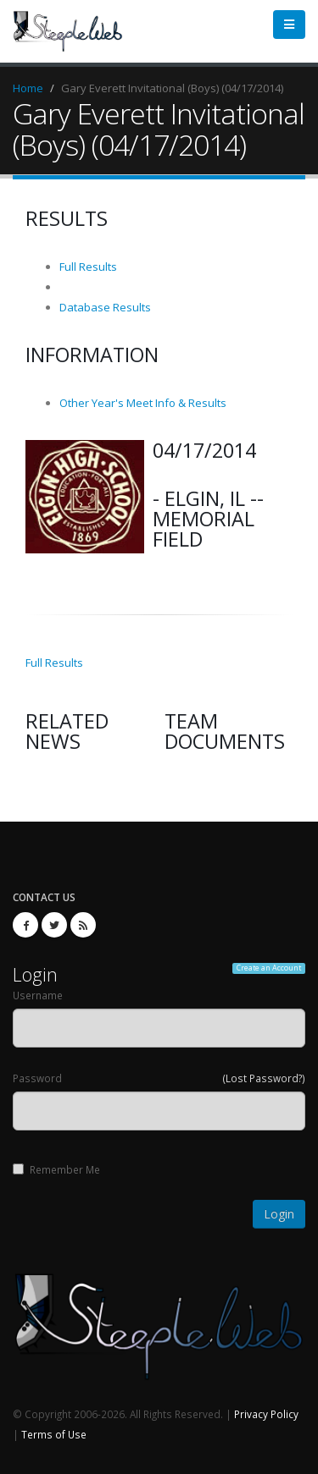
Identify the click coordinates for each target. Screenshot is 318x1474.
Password (37, 1078)
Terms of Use (53, 1434)
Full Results (88, 266)
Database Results (105, 307)
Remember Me (56, 1169)
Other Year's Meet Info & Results (142, 402)
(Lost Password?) (264, 1078)
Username (38, 995)
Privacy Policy (266, 1414)
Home (28, 88)
